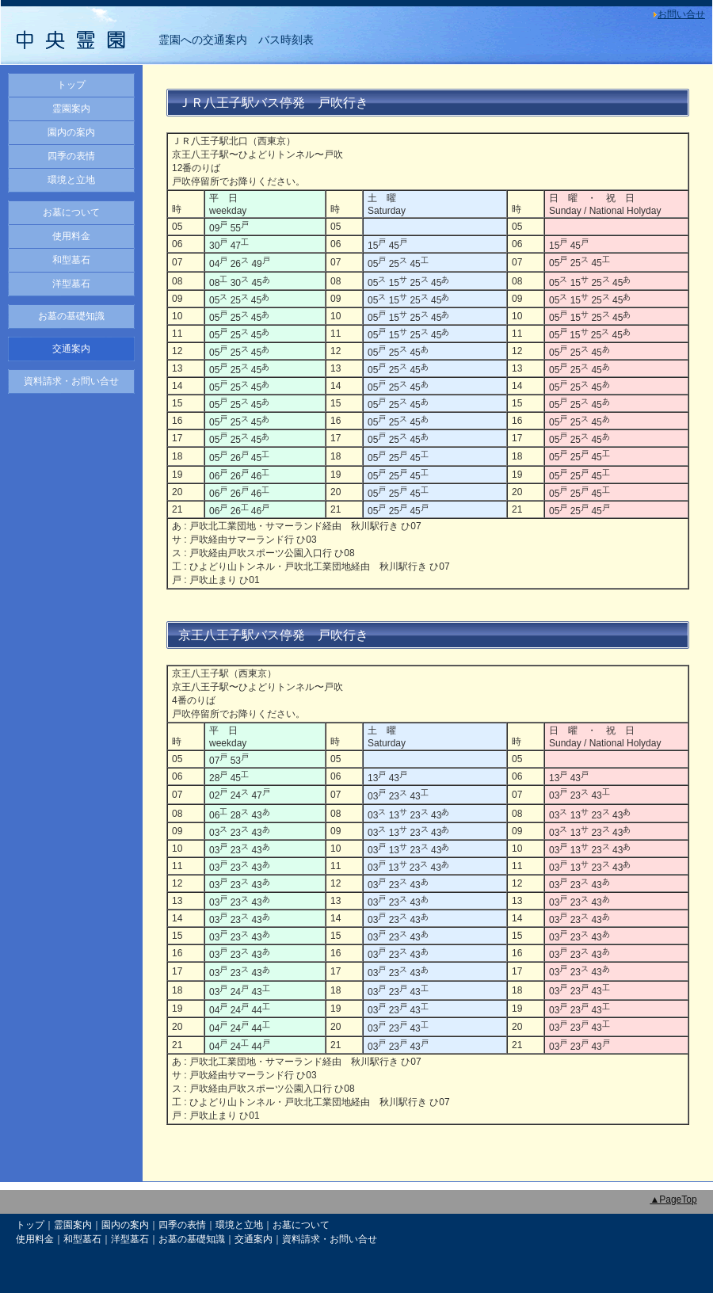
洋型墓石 (71, 283)
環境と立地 (71, 179)
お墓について (71, 212)
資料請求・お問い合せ (71, 381)
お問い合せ (681, 14)
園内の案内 (71, 132)
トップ (71, 84)
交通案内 (71, 348)
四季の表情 (71, 156)
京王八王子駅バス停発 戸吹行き (273, 635)
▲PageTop (673, 1199)
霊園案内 (71, 108)
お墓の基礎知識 (71, 316)
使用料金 (71, 236)
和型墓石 (71, 259)
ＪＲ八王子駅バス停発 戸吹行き (273, 102)
